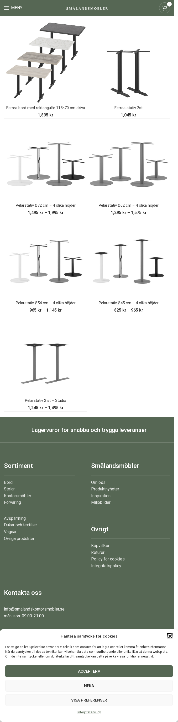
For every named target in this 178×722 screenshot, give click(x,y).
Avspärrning (15, 524)
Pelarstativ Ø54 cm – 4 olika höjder (45, 308)
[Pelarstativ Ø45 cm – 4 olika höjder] (128, 263)
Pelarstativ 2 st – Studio (45, 406)
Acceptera (89, 671)
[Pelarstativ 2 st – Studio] (46, 361)
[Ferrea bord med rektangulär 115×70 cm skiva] (46, 63)
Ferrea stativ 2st (128, 107)
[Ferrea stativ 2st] (128, 63)
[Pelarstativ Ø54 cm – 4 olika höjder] (46, 263)
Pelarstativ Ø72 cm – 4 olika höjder (45, 210)
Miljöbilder (101, 508)
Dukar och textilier (20, 530)
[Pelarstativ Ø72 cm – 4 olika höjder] (46, 166)
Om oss (98, 488)
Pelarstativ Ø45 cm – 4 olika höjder (128, 308)
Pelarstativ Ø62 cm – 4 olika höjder (128, 210)
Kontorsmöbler (17, 501)
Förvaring (12, 508)
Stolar (9, 495)
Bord (8, 488)
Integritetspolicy (89, 712)
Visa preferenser (89, 700)
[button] (170, 636)
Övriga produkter (19, 544)
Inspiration (101, 501)
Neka (89, 685)
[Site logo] (87, 7)
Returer (97, 558)
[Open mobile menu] (13, 8)
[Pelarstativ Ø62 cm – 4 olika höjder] (128, 166)
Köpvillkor (100, 551)
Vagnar (10, 537)
